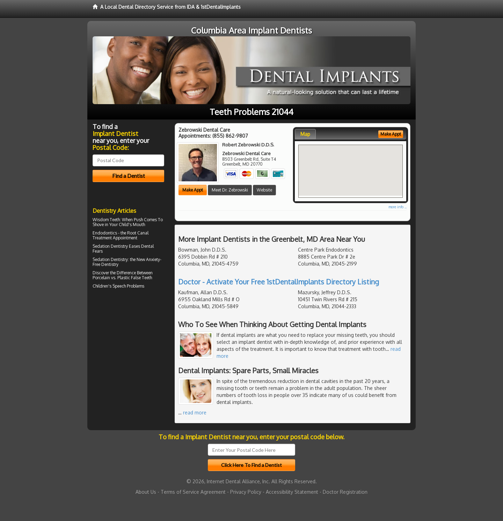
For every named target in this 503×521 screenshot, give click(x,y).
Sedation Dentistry (110, 246)
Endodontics (105, 233)
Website (264, 190)
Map (305, 134)
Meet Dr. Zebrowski (230, 190)
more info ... (397, 207)
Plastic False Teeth (134, 277)
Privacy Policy (245, 492)
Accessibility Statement (292, 492)
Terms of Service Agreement (193, 492)
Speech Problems (128, 286)
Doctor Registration (345, 492)
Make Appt (192, 190)
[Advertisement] (128, 351)
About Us (146, 492)
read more (194, 412)
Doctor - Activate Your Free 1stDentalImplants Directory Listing (278, 281)
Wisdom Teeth (106, 219)
